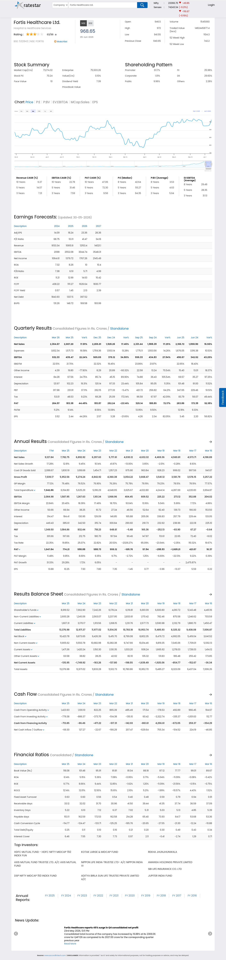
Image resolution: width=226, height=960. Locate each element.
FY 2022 (98, 895)
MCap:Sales (80, 102)
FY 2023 (82, 895)
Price (29, 102)
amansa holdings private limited (170, 862)
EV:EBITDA (60, 102)
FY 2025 (50, 895)
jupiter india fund (160, 876)
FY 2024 (66, 895)
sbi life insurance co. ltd (165, 869)
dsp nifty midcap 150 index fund (35, 876)
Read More (70, 943)
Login (211, 5)
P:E (38, 102)
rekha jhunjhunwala (162, 852)
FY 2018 (161, 895)
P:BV (46, 102)
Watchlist (62, 41)
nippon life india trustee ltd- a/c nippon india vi (112, 864)
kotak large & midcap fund (99, 852)
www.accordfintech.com (55, 955)
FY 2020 (130, 895)
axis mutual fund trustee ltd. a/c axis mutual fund (45, 864)
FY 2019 (145, 895)
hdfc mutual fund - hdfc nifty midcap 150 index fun (42, 853)
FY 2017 (176, 895)
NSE (83, 23)
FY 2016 (192, 895)
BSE (90, 23)
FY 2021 (114, 895)
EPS (95, 102)
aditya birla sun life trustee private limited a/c (110, 877)
